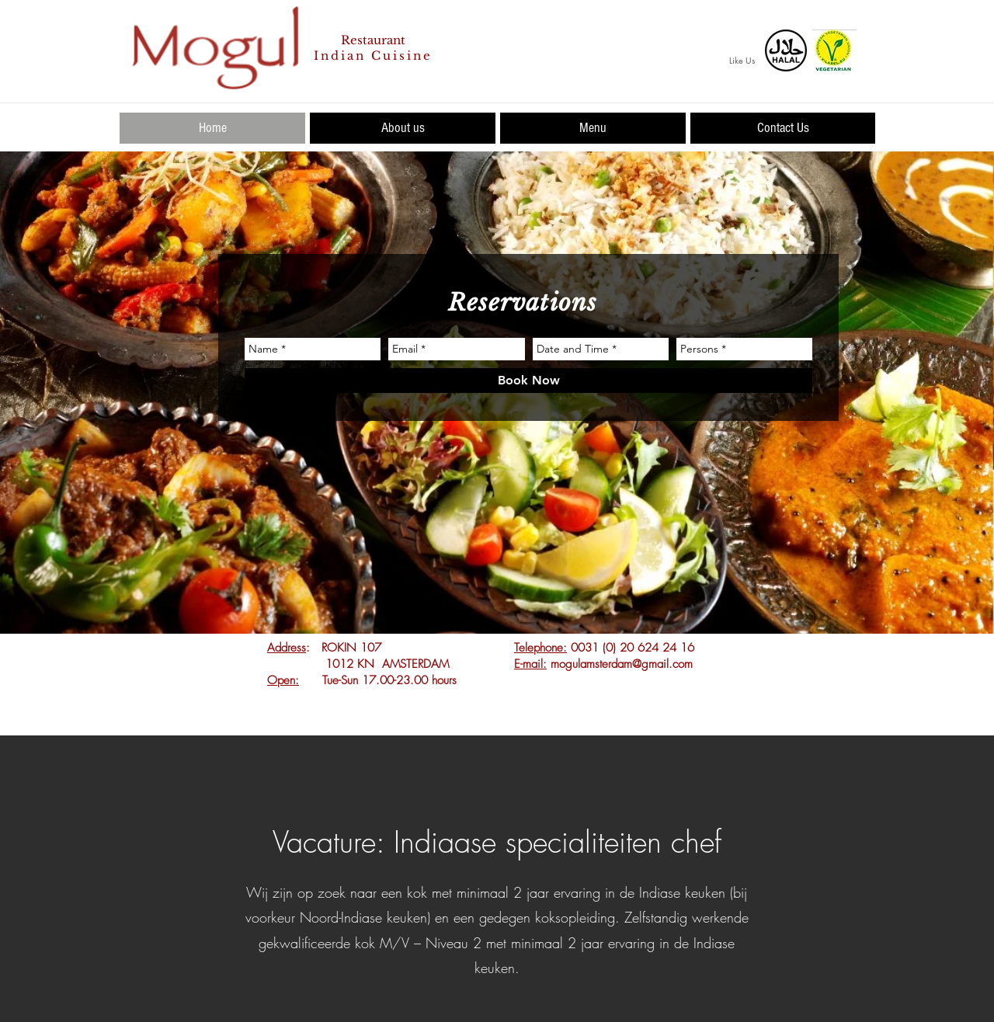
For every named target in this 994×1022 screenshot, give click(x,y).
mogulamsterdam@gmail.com (622, 664)
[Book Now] (528, 380)
